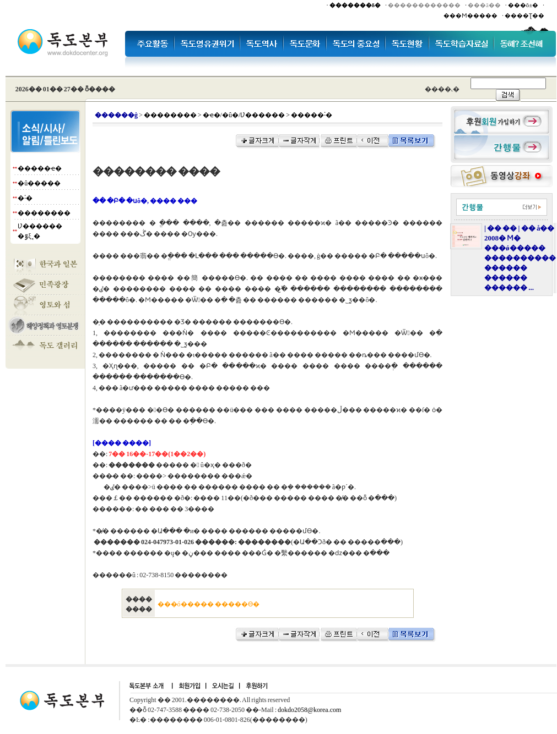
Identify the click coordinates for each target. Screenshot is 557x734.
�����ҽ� (40, 168)
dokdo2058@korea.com (309, 710)
